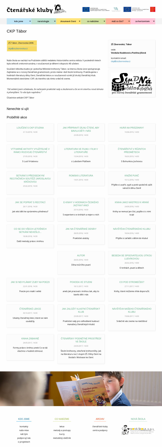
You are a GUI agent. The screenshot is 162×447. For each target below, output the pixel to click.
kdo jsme (18, 21)
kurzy (62, 434)
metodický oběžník (62, 438)
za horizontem (142, 21)
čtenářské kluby (100, 426)
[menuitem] (19, 21)
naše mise (24, 430)
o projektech (24, 441)
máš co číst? (118, 21)
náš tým (24, 434)
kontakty (24, 426)
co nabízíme (93, 21)
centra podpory (100, 430)
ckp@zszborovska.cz (120, 61)
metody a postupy (62, 430)
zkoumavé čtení (68, 21)
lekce (62, 426)
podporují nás (24, 438)
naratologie (43, 21)
